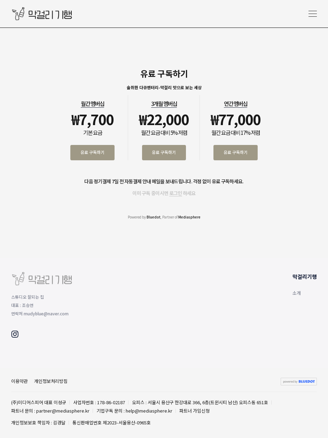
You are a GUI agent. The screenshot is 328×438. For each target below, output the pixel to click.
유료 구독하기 (92, 152)
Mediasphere (189, 217)
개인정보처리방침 (51, 381)
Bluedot (154, 217)
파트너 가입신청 (194, 410)
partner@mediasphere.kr (62, 410)
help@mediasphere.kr (149, 410)
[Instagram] (14, 335)
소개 (296, 293)
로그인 (175, 193)
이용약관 (19, 381)
